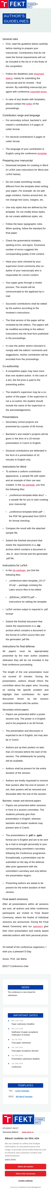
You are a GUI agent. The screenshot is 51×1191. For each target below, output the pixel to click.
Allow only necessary (25, 1174)
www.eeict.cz (28, 1132)
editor (29, 104)
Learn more (10, 1159)
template (42, 153)
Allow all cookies (25, 1166)
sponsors (38, 926)
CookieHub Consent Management (29, 1187)
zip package (28, 485)
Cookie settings (25, 1181)
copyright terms (38, 91)
